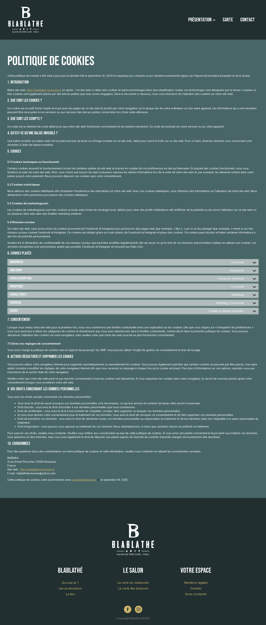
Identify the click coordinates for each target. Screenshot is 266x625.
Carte (228, 20)
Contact (247, 20)
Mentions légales (196, 582)
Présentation (201, 20)
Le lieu (70, 594)
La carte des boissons (133, 588)
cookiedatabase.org (84, 479)
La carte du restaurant (133, 582)
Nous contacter (196, 594)
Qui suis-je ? (70, 582)
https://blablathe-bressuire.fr (44, 90)
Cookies (195, 588)
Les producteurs (70, 588)
